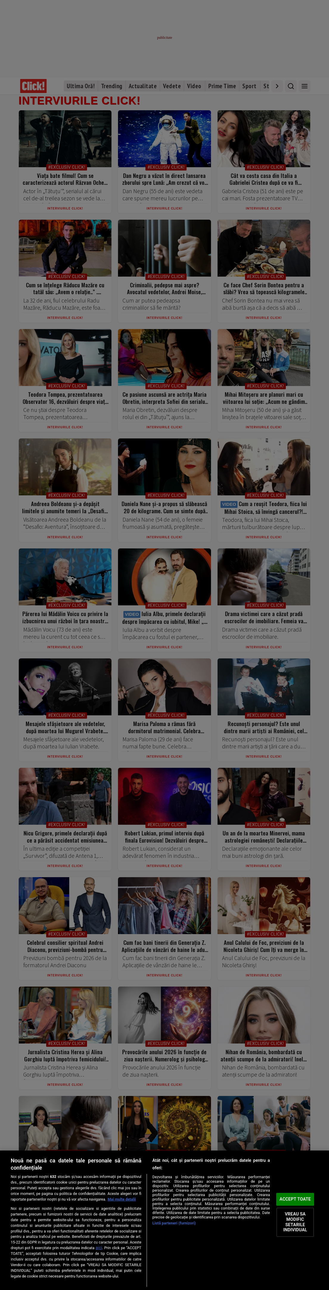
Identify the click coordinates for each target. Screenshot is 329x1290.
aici (99, 1247)
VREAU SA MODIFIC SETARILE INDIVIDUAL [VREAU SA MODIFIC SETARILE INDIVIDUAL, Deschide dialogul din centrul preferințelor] (295, 1222)
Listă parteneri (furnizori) (174, 1223)
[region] (164, 1220)
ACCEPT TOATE (295, 1199)
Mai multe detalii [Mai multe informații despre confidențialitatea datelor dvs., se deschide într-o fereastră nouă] (122, 1199)
